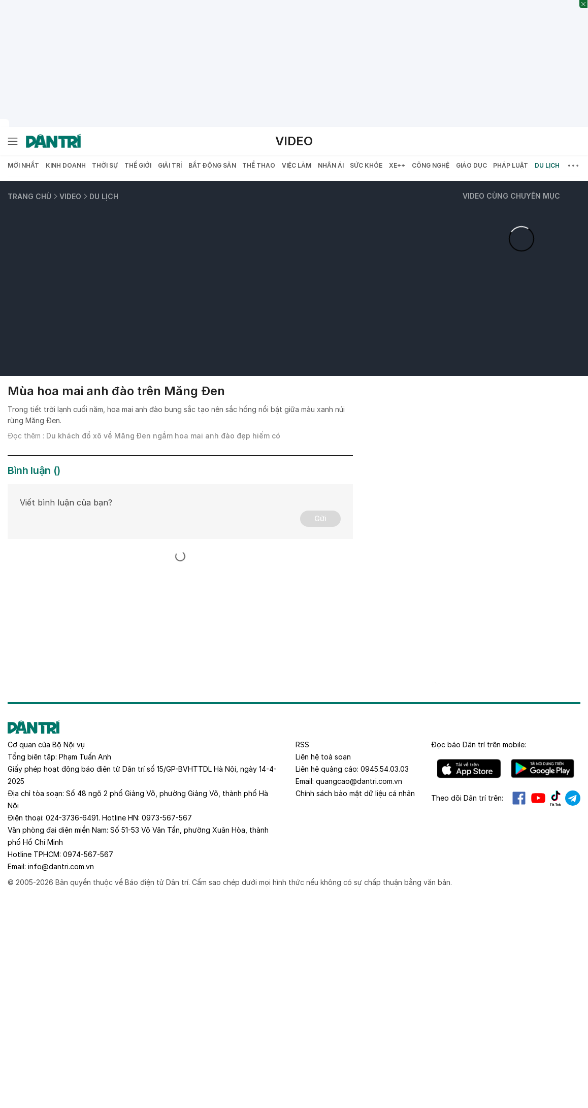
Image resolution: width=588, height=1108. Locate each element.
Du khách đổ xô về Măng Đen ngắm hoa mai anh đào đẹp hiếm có (163, 435)
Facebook (519, 798)
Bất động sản (212, 165)
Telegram (572, 798)
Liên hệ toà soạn (323, 756)
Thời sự (105, 165)
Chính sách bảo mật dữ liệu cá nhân (355, 793)
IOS (469, 768)
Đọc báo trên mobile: (478, 744)
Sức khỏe (366, 165)
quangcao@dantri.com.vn (359, 781)
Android (542, 768)
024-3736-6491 (72, 817)
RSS (302, 744)
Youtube (538, 798)
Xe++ (397, 165)
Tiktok (555, 798)
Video (294, 141)
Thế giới (137, 165)
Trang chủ (29, 196)
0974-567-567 (88, 854)
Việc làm (296, 165)
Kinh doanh (66, 165)
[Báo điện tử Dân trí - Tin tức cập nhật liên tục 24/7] (53, 141)
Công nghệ (430, 165)
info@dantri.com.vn (61, 866)
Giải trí (170, 165)
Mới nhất (23, 165)
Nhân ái (331, 165)
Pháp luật (510, 165)
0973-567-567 (167, 817)
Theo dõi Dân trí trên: (467, 798)
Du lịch (547, 165)
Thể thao (258, 165)
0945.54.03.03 (385, 769)
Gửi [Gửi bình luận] (320, 518)
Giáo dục (471, 165)
